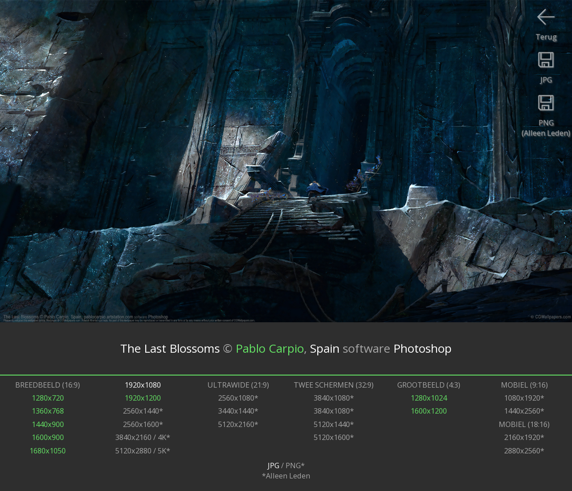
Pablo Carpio (270, 348)
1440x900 (48, 424)
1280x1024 (429, 398)
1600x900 (48, 437)
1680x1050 (47, 450)
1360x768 (48, 411)
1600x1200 (429, 411)
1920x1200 (143, 398)
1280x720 (48, 398)
